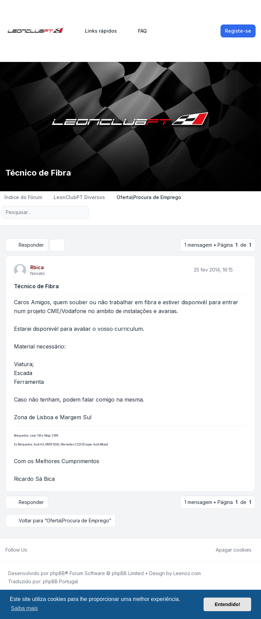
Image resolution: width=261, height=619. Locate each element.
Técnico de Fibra (36, 286)
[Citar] (241, 270)
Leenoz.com (187, 573)
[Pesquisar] (69, 212)
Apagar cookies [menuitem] (229, 550)
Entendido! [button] (227, 604)
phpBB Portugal (60, 581)
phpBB (57, 573)
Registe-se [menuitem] (238, 31)
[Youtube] (42, 550)
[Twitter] (37, 550)
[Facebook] (32, 550)
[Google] (48, 550)
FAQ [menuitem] (138, 31)
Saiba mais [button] (24, 608)
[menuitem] (98, 31)
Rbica (37, 267)
